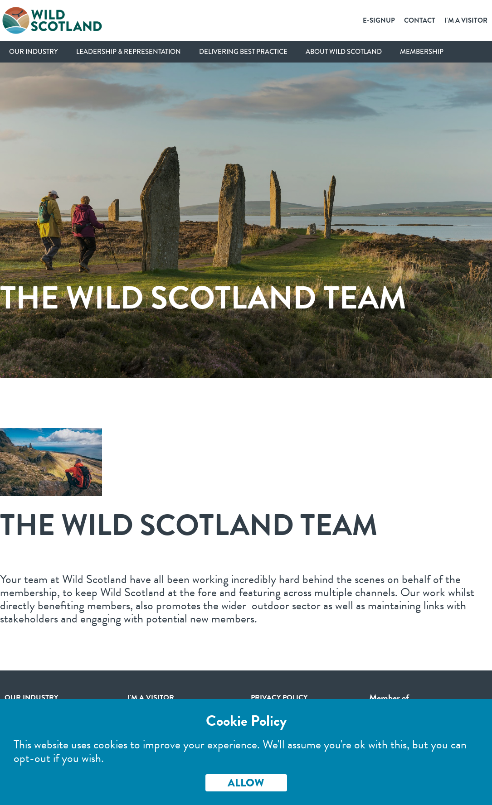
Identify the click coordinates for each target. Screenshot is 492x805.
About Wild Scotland (344, 52)
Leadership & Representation (128, 52)
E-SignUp (379, 20)
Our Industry (33, 52)
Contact (419, 20)
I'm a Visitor (465, 20)
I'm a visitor (150, 697)
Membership (421, 52)
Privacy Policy (279, 697)
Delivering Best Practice (243, 52)
